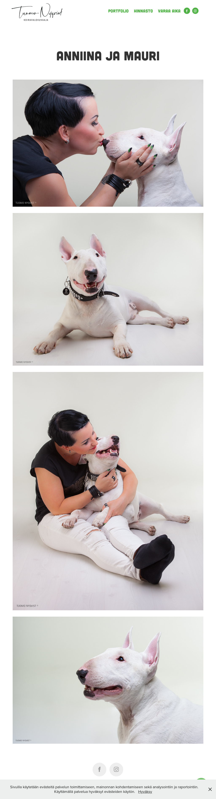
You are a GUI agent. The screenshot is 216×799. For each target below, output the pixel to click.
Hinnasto (143, 10)
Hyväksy (145, 791)
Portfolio (118, 10)
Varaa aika (169, 10)
